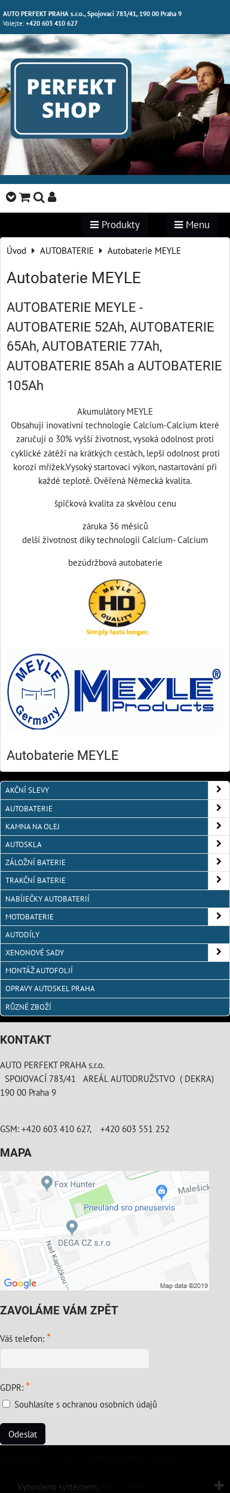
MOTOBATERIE (117, 916)
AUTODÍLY (22, 935)
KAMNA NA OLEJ (117, 826)
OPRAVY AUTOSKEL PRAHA (50, 988)
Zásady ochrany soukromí (129, 1458)
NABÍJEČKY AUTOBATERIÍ (47, 899)
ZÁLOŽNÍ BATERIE (117, 862)
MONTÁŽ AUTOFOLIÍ (39, 970)
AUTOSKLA (117, 844)
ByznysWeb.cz (127, 1486)
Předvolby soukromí (36, 1458)
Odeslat (22, 1434)
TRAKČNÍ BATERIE (117, 880)
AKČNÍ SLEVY (117, 790)
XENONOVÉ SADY (117, 952)
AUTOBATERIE (117, 808)
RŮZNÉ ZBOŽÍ (28, 1007)
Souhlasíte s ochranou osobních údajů (85, 1404)
